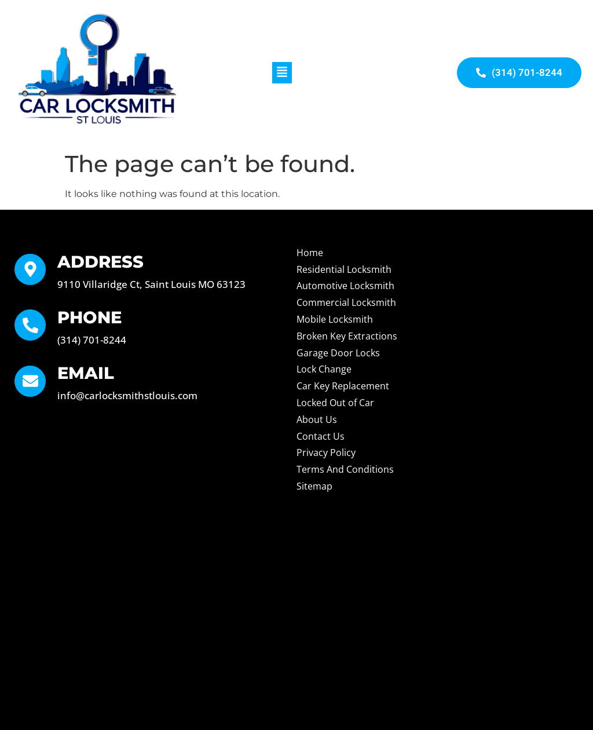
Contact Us (320, 436)
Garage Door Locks (338, 352)
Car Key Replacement (342, 385)
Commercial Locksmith (346, 302)
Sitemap (314, 486)
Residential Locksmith (343, 269)
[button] (282, 72)
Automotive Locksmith (345, 285)
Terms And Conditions (345, 469)
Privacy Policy (326, 452)
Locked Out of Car (335, 402)
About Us (316, 419)
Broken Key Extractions (346, 336)
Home (309, 252)
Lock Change (324, 369)
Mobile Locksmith (334, 319)
